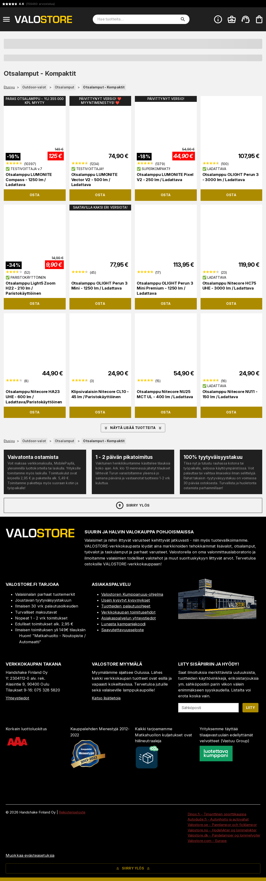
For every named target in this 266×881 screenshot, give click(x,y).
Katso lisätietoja (106, 698)
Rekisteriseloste (72, 812)
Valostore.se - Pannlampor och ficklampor (222, 824)
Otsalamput (64, 87)
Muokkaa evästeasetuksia (30, 855)
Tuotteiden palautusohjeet (125, 606)
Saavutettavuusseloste (122, 629)
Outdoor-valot (34, 87)
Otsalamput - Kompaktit (104, 87)
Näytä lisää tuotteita (133, 428)
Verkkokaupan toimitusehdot (128, 612)
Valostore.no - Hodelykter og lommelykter (222, 830)
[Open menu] (6, 19)
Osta (35, 195)
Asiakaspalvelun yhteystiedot (128, 618)
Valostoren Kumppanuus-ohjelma (132, 594)
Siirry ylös (132, 505)
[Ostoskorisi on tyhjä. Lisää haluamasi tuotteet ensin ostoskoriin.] (259, 19)
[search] (183, 19)
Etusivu (9, 87)
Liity (250, 708)
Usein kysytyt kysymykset (125, 600)
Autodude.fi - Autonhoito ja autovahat (218, 819)
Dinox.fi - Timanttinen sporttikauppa (217, 814)
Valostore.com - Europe (207, 840)
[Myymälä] (217, 617)
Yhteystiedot (17, 698)
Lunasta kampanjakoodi (123, 624)
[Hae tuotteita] (137, 19)
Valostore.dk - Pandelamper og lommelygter (224, 835)
